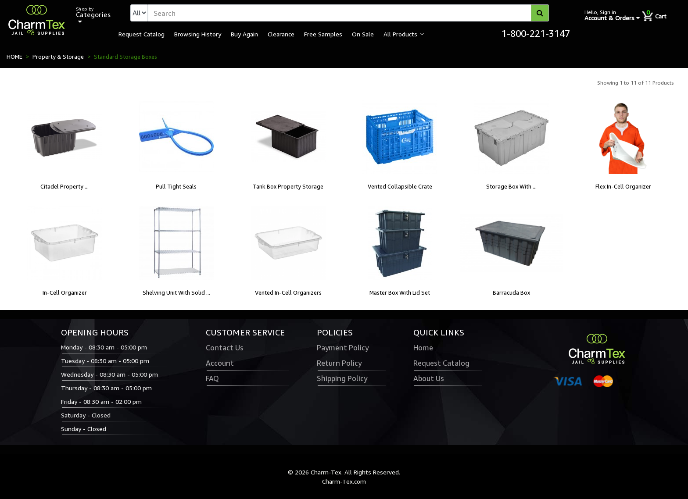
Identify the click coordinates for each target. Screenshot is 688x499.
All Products (400, 33)
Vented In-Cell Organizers (288, 292)
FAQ (212, 378)
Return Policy (339, 363)
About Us (428, 378)
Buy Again (244, 33)
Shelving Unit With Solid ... (176, 292)
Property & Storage (58, 56)
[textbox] (348, 12)
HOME (14, 56)
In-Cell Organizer (65, 292)
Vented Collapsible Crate (400, 186)
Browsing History (197, 33)
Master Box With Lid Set (399, 292)
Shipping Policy (342, 378)
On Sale (363, 33)
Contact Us (225, 347)
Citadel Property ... (64, 186)
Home (423, 347)
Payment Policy (343, 347)
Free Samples (323, 33)
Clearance (281, 33)
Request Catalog (141, 33)
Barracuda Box (511, 292)
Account (220, 363)
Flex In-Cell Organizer (623, 186)
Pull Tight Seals (176, 186)
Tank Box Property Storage (288, 186)
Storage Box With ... (511, 186)
